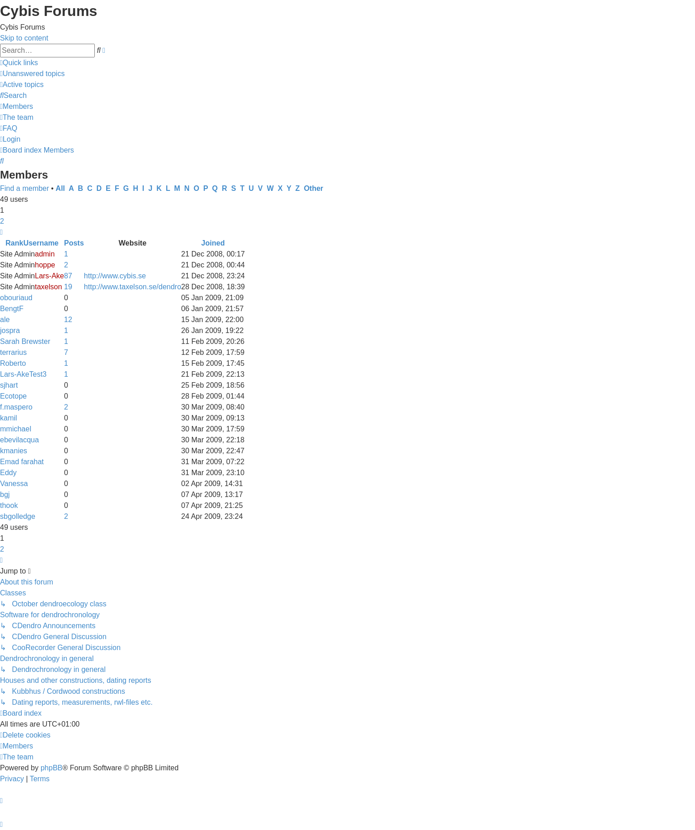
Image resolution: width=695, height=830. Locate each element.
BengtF (12, 309)
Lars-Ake (49, 276)
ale (5, 319)
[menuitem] (32, 73)
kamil (8, 418)
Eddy (8, 472)
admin (45, 254)
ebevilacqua (19, 440)
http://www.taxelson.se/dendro (132, 287)
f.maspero (16, 407)
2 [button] (2, 221)
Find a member (24, 188)
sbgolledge (17, 516)
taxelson (48, 287)
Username (40, 243)
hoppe (45, 265)
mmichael (15, 429)
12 (68, 319)
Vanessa (14, 483)
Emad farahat (22, 462)
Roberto (13, 363)
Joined (213, 243)
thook (9, 505)
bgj (5, 494)
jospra (10, 330)
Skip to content (24, 38)
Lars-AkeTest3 (23, 374)
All (60, 188)
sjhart (9, 385)
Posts (74, 243)
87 (68, 276)
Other (314, 188)
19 (68, 287)
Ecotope (13, 396)
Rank (14, 243)
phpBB (51, 768)
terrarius (13, 352)
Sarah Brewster (25, 341)
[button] (1, 232)
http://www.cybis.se (115, 276)
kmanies (13, 451)
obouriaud (16, 298)
